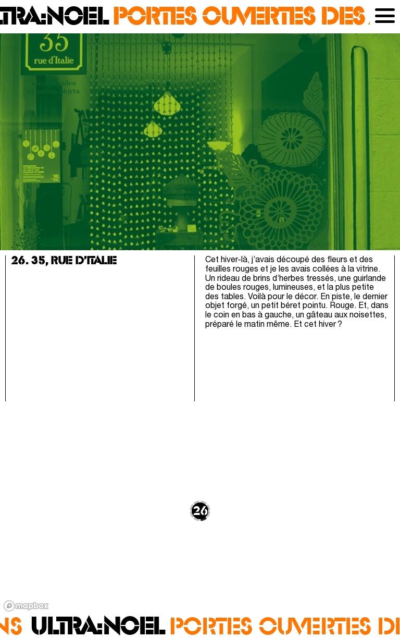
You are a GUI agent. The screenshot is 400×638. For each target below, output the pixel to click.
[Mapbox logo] (26, 606)
